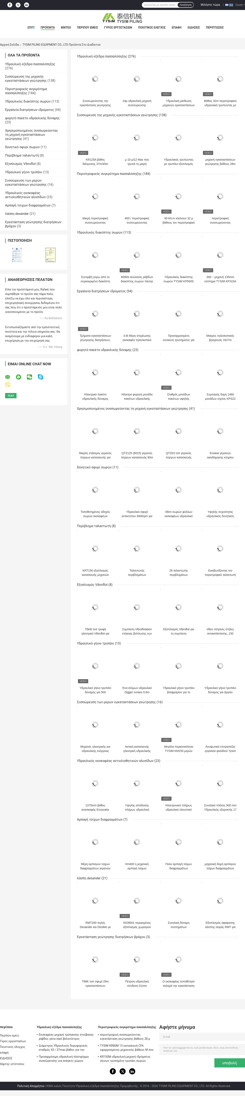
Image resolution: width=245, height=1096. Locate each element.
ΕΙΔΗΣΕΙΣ (194, 27)
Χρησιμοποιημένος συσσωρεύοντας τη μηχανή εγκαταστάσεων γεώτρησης (31, 135)
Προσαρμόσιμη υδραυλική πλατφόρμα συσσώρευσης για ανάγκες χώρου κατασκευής (64, 1059)
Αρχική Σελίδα (9, 44)
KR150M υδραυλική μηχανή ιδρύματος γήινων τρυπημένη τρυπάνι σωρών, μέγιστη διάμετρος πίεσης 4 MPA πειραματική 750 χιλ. (125, 1059)
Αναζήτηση (186, 4)
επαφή (177, 27)
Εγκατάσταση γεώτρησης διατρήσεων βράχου (111, 937)
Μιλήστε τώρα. (210, 4)
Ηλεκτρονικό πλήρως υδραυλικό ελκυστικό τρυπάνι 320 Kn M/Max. (179, 810)
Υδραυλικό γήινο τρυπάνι (23, 172)
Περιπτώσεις (215, 27)
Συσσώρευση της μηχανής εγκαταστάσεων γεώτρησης (26, 79)
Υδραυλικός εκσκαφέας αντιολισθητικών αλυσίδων (25, 195)
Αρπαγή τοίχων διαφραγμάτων (28, 205)
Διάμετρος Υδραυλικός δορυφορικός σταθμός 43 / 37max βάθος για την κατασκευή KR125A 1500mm (63, 1048)
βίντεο (66, 27)
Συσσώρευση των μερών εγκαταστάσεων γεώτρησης (26, 183)
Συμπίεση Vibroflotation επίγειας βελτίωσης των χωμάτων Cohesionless (137, 633)
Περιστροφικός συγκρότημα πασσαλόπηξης (26, 91)
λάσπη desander (17, 214)
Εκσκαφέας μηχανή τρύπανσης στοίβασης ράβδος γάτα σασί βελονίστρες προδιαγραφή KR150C (66, 1037)
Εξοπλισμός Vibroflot (20, 164)
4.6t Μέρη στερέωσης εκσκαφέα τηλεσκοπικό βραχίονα (137, 340)
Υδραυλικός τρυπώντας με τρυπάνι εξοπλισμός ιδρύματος (179, 164)
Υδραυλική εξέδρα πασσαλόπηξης (30, 64)
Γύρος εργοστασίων (118, 27)
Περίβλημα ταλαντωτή (22, 155)
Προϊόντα (48, 27)
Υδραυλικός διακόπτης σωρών (28, 101)
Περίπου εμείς (87, 27)
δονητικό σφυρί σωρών (22, 147)
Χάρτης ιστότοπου (12, 1064)
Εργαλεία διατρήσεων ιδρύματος (29, 110)
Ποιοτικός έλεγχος (152, 27)
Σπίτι (31, 27)
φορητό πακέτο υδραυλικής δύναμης (32, 118)
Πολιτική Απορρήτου (31, 1086)
